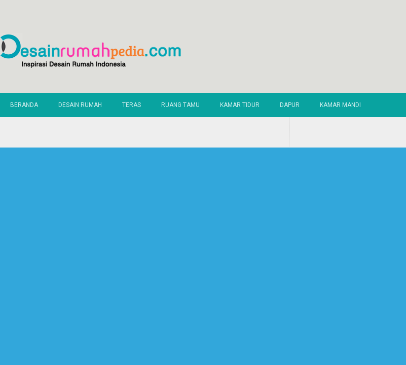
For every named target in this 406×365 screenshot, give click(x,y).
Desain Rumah (80, 104)
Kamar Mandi (340, 104)
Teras (131, 104)
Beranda (24, 104)
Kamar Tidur (240, 104)
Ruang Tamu (180, 104)
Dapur (290, 104)
